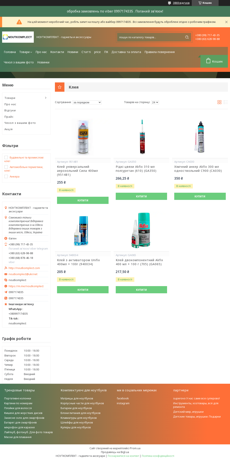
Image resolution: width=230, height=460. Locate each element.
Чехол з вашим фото (19, 62)
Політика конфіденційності (158, 456)
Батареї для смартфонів (20, 422)
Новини (72, 52)
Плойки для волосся (18, 408)
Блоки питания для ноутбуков (81, 413)
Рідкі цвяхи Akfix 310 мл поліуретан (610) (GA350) (136, 169)
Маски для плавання (17, 437)
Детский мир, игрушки (188, 412)
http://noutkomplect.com (24, 268)
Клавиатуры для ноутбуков (79, 418)
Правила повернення (159, 52)
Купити (83, 200)
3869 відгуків (181, 3)
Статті (86, 52)
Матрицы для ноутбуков (77, 398)
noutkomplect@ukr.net (23, 274)
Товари (24, 52)
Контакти (57, 52)
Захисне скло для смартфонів (24, 418)
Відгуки (10, 110)
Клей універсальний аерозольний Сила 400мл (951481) (77, 171)
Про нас (41, 52)
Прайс (9, 117)
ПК (106, 52)
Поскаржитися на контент (123, 456)
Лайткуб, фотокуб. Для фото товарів (28, 432)
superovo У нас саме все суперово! (196, 398)
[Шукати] (187, 37)
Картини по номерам (18, 403)
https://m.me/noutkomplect (26, 286)
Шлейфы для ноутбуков (77, 422)
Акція (8, 129)
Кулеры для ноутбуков (76, 427)
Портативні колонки (17, 398)
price (97, 52)
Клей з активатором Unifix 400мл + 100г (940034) (78, 262)
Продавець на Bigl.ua (115, 452)
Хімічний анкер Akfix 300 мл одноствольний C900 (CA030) (198, 169)
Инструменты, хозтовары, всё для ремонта (195, 405)
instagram (123, 403)
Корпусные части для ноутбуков (82, 403)
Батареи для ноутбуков (76, 408)
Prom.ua (135, 448)
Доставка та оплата (126, 52)
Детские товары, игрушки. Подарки (197, 416)
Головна (10, 52)
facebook (123, 398)
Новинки (43, 62)
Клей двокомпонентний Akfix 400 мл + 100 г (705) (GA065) (139, 262)
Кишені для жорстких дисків (23, 413)
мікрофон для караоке (19, 427)
